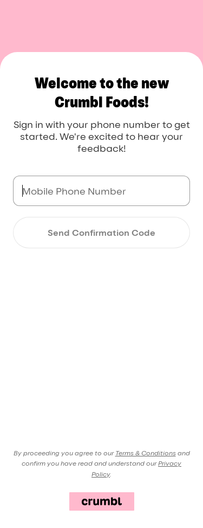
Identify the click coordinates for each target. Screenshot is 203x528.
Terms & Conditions (145, 453)
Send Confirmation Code (101, 232)
